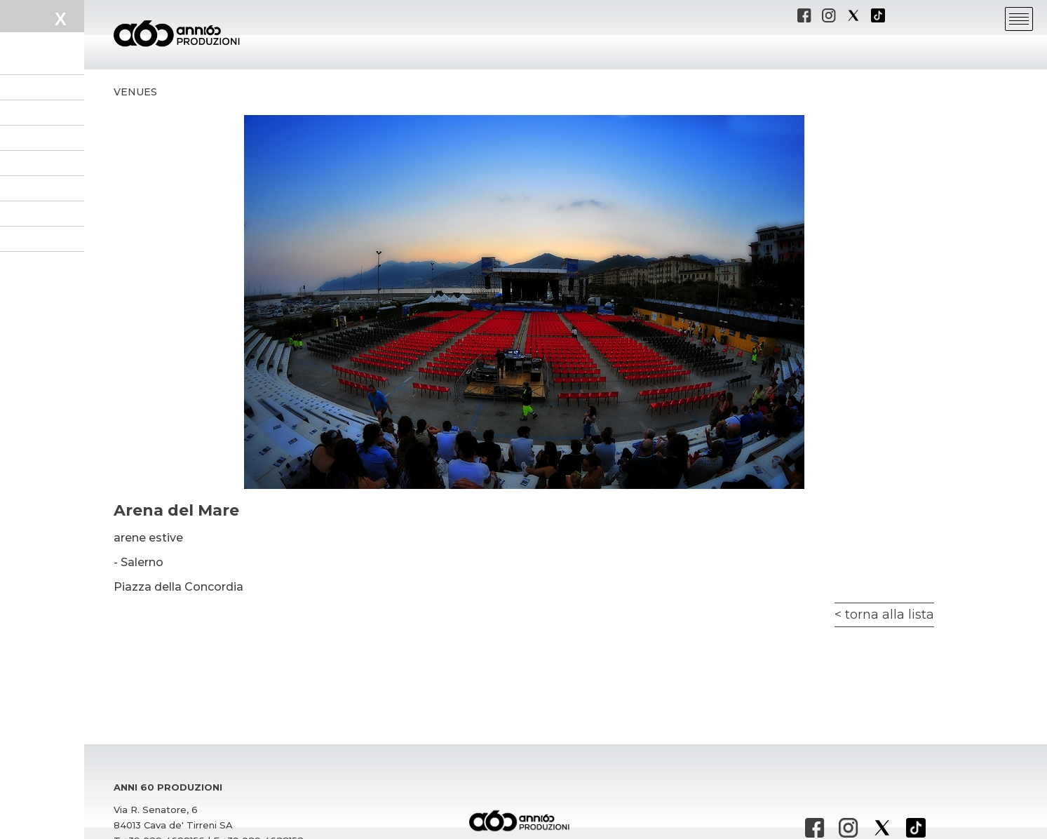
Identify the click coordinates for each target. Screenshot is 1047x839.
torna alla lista (889, 614)
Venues (135, 92)
